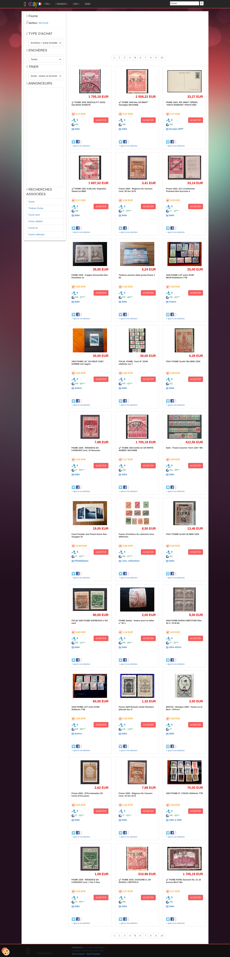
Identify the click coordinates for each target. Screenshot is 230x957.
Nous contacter (78, 954)
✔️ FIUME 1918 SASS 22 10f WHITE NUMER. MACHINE (136, 449)
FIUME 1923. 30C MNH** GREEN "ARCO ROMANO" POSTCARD (181, 103)
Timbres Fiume (35, 208)
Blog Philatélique (93, 954)
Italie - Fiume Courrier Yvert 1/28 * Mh (184, 448)
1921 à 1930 (175, 820)
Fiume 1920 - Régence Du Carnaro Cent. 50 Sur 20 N (135, 189)
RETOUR (43, 23)
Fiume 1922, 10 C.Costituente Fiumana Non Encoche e (180, 189)
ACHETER (101, 120)
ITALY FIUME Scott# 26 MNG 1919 (182, 534)
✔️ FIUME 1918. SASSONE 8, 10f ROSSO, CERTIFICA (135, 880)
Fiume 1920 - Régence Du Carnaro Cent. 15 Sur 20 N (135, 794)
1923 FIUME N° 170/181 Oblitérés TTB (184, 793)
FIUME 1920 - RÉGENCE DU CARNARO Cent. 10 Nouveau (86, 449)
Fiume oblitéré (35, 221)
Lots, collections (130, 561)
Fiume (31, 201)
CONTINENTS (61, 4)
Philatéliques (81, 561)
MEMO (87, 4)
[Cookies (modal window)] (5, 951)
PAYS (76, 4)
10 (162, 57)
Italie (77, 129)
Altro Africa (175, 647)
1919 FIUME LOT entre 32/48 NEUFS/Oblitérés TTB (180, 276)
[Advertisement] (44, 137)
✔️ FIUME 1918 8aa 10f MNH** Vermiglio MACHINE (133, 103)
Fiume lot (33, 228)
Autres (172, 301)
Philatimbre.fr (77, 947)
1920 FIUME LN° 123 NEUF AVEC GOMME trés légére (88, 362)
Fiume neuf (34, 215)
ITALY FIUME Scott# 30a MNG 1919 (183, 361)
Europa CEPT (176, 129)
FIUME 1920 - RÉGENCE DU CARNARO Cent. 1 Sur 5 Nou (86, 880)
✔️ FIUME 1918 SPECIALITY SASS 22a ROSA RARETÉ (88, 103)
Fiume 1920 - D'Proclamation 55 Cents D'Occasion (87, 794)
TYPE (47, 4)
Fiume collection (36, 234)
